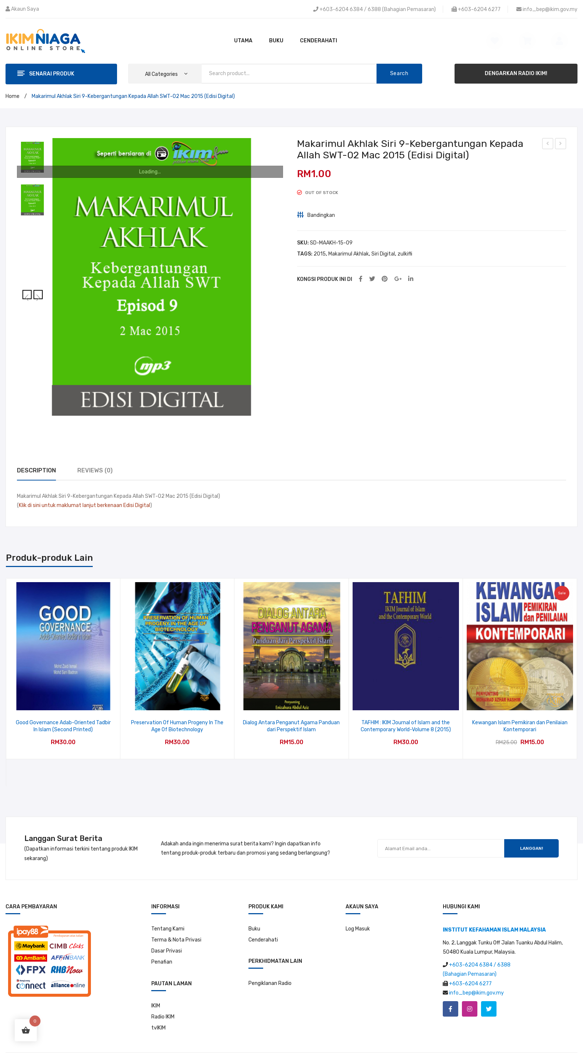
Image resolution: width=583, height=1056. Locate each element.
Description (36, 470)
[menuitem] (243, 40)
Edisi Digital (136, 505)
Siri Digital (383, 254)
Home (13, 96)
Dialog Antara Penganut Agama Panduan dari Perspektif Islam (291, 726)
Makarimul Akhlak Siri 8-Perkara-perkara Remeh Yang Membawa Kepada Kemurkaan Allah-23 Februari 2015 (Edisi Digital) (548, 144)
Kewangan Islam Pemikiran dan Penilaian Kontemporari (520, 726)
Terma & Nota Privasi (176, 940)
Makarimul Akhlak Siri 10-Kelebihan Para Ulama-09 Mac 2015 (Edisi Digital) (560, 144)
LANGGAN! (531, 848)
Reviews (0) (95, 470)
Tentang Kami (167, 929)
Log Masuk (358, 929)
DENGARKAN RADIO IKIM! (516, 73)
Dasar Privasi (166, 951)
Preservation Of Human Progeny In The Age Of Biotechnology (177, 726)
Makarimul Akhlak (348, 254)
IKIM (155, 1006)
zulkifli (405, 254)
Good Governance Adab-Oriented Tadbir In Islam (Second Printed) (63, 726)
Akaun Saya (25, 9)
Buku (254, 929)
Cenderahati (263, 940)
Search (399, 73)
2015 (320, 254)
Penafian (161, 962)
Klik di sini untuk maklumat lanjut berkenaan (70, 505)
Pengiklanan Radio (270, 983)
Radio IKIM (162, 1017)
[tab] (36, 470)
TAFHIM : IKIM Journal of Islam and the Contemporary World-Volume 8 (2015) (406, 726)
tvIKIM (158, 1028)
